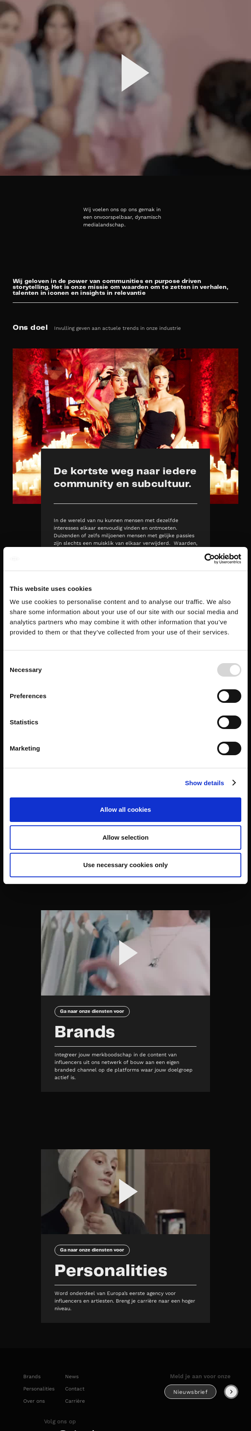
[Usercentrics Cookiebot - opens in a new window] (204, 558)
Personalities (39, 1389)
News (72, 1376)
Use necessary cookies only (125, 864)
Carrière (75, 1401)
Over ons (34, 1401)
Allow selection (125, 837)
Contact (75, 1389)
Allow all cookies (125, 809)
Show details (204, 782)
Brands (32, 1376)
